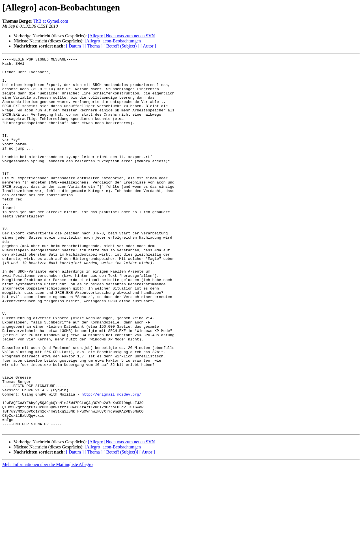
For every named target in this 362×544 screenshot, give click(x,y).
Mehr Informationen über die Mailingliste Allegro (47, 539)
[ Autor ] (148, 46)
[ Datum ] (74, 46)
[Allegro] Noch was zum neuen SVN (121, 35)
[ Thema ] (94, 46)
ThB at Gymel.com (50, 21)
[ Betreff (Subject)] (121, 526)
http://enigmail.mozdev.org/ (111, 462)
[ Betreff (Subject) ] (121, 46)
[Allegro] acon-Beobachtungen (113, 40)
